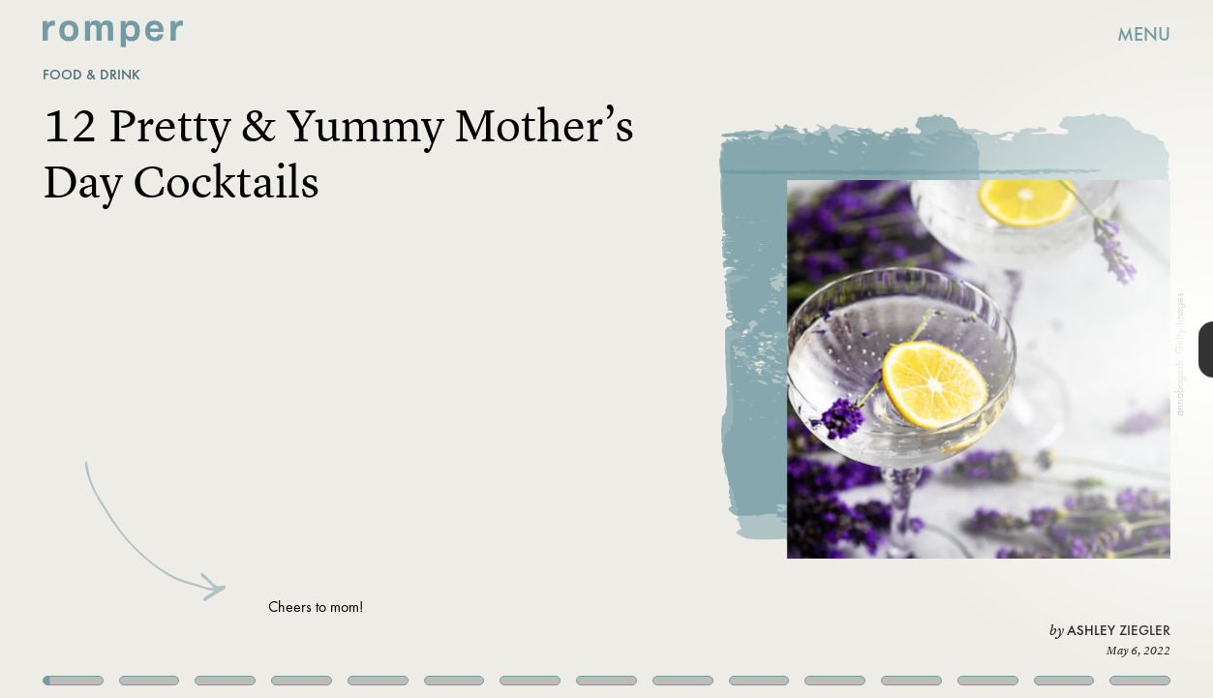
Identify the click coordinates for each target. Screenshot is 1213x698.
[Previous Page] (200, 349)
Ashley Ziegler (1118, 630)
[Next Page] (806, 349)
